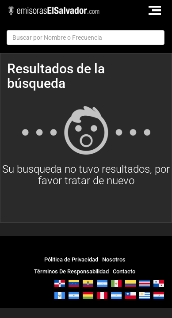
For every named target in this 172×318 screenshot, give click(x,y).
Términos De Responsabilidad (71, 271)
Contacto (124, 271)
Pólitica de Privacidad (71, 259)
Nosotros (114, 259)
